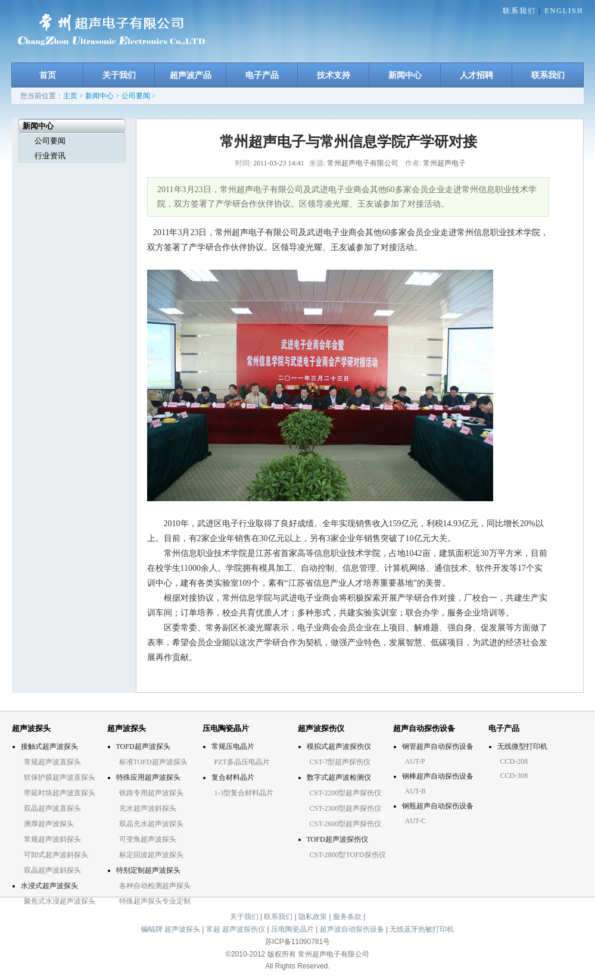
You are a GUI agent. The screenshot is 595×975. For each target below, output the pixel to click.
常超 (213, 929)
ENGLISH (563, 11)
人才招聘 (476, 75)
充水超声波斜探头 (147, 808)
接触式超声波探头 (49, 746)
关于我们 (119, 75)
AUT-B (415, 791)
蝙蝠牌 (152, 929)
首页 (47, 75)
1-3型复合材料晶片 (244, 793)
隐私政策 (313, 916)
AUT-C (415, 821)
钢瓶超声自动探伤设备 (437, 806)
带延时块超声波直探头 (59, 793)
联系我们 (519, 11)
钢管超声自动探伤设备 (437, 746)
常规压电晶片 (232, 746)
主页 (70, 96)
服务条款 (348, 916)
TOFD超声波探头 (143, 746)
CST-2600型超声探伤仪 (346, 824)
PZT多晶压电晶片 (242, 762)
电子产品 (262, 75)
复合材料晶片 (232, 777)
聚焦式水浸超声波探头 (59, 901)
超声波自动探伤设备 (352, 929)
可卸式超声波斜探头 (56, 855)
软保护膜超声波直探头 (59, 777)
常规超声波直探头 (52, 762)
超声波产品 (190, 75)
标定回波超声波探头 (151, 855)
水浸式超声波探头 (49, 886)
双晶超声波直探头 (52, 808)
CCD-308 (514, 775)
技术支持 (333, 75)
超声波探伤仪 (243, 929)
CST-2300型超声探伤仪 (346, 808)
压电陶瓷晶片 (292, 929)
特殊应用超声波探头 (148, 777)
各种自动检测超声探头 (155, 886)
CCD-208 (514, 761)
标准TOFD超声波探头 (153, 762)
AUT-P (415, 761)
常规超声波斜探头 (52, 839)
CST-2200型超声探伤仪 (346, 793)
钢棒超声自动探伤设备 (437, 776)
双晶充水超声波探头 (151, 824)
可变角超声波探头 (147, 839)
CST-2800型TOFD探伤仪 (348, 855)
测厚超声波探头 (49, 824)
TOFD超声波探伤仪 (337, 839)
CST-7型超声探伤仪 (340, 762)
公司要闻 (136, 96)
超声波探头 (182, 929)
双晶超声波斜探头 (52, 870)
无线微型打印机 (522, 746)
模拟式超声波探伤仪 (339, 746)
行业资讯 (50, 155)
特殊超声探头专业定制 (155, 901)
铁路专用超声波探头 (151, 793)
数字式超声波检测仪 (339, 777)
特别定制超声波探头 (148, 870)
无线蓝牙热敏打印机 (422, 929)
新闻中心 (405, 75)
